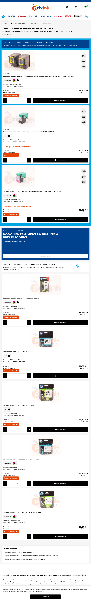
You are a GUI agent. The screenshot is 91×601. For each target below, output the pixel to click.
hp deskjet (36, 23)
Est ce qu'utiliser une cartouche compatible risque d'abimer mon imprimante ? (32, 556)
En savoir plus (6, 34)
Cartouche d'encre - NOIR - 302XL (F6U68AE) (19, 405)
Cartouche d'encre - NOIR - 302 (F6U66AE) (18, 352)
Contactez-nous (6, 1)
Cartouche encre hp (23, 23)
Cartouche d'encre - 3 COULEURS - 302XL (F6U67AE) (22, 512)
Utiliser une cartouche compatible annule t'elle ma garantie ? (25, 559)
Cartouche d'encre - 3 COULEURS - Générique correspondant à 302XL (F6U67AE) (32, 191)
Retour (6, 23)
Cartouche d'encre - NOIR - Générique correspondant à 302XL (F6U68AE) (29, 132)
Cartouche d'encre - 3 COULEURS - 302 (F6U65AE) (21, 459)
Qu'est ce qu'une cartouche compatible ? (19, 552)
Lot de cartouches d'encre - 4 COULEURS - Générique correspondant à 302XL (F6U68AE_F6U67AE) (38, 76)
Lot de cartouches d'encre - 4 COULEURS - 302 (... (21, 298)
